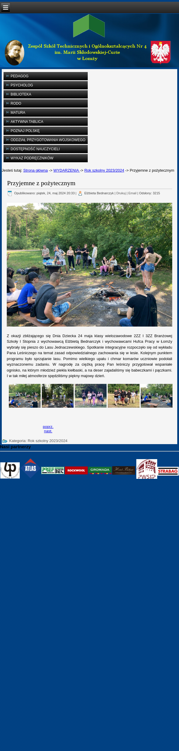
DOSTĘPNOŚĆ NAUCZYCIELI (35, 149)
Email (132, 193)
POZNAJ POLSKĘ (25, 131)
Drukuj (121, 193)
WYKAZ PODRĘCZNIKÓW (32, 158)
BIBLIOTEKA (21, 94)
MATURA (18, 113)
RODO (16, 103)
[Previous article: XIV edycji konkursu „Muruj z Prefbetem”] (48, 426)
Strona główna (35, 170)
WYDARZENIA (66, 170)
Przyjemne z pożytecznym (41, 183)
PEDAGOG (20, 76)
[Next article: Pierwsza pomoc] (48, 431)
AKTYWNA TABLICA (27, 122)
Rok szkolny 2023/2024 (104, 170)
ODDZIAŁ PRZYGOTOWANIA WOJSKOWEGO (48, 140)
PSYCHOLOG (22, 85)
